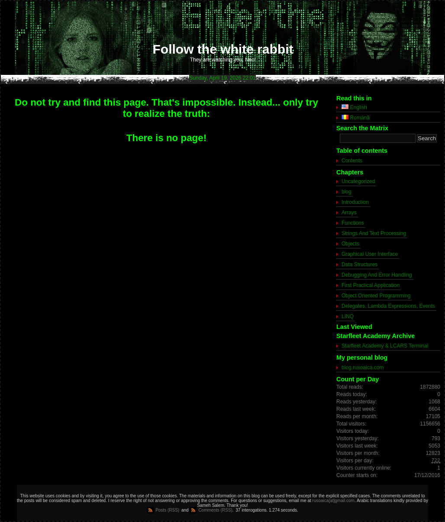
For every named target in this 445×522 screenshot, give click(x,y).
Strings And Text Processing (374, 233)
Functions (353, 223)
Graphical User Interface (370, 254)
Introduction (355, 202)
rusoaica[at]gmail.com (334, 500)
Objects (350, 244)
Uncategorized (358, 181)
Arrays (349, 212)
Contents (352, 161)
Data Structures (359, 264)
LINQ (348, 316)
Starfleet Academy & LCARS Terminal (385, 346)
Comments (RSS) (215, 510)
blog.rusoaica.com (363, 367)
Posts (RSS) (167, 510)
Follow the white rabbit (223, 49)
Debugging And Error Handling (377, 275)
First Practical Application (371, 285)
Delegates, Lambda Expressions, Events (388, 306)
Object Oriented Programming (376, 296)
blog (346, 192)
